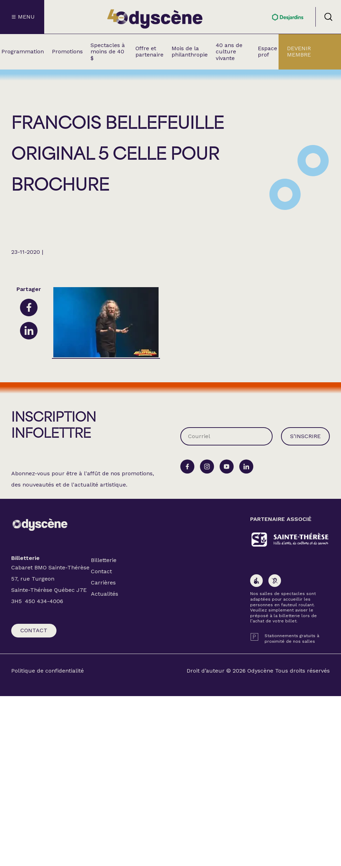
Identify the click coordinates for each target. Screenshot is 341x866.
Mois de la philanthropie (190, 51)
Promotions (67, 51)
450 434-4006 (44, 601)
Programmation (22, 51)
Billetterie (103, 560)
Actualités (104, 593)
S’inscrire (305, 436)
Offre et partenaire (149, 51)
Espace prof (267, 51)
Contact (33, 630)
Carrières (103, 582)
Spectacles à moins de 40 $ (108, 51)
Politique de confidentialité (47, 671)
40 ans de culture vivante (229, 51)
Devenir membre (299, 51)
